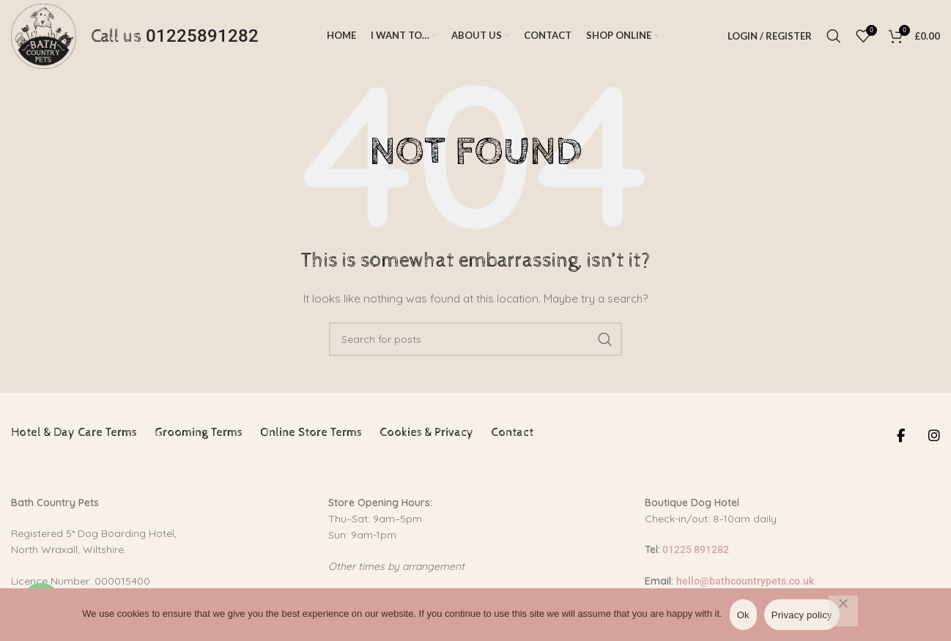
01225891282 (205, 38)
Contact (512, 437)
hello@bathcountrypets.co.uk (745, 584)
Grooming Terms (199, 437)
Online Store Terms (311, 437)
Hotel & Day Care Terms (74, 437)
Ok (743, 614)
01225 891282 (694, 554)
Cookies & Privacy (426, 437)
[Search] (833, 38)
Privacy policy (801, 614)
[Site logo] (45, 37)
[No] (843, 611)
